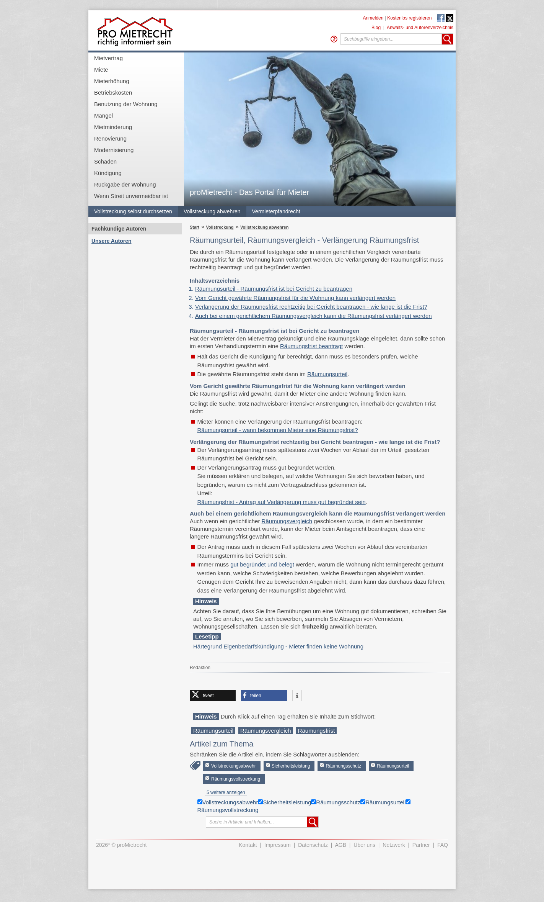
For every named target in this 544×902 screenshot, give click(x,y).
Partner (421, 845)
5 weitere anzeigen (226, 792)
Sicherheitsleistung (291, 766)
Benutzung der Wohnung (126, 104)
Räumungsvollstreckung (235, 779)
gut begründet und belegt (262, 564)
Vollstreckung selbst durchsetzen (133, 211)
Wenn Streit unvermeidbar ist (131, 196)
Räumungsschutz (343, 766)
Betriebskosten (113, 92)
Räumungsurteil (327, 374)
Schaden (105, 161)
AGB (341, 845)
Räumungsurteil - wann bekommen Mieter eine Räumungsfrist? (277, 430)
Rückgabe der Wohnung (125, 184)
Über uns (364, 845)
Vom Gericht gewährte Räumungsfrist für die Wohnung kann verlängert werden (295, 298)
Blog (376, 27)
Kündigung (108, 173)
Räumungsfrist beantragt (311, 346)
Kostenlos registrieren (409, 18)
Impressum (277, 845)
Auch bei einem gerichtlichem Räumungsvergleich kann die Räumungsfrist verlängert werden (313, 316)
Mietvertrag (108, 58)
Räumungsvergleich (287, 521)
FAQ (442, 845)
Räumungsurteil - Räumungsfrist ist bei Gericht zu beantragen (273, 288)
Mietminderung (113, 127)
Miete (101, 69)
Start (194, 227)
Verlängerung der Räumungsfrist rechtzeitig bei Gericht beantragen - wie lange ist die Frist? (311, 306)
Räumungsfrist (316, 730)
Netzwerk (394, 845)
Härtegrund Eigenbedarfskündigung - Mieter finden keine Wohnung (278, 646)
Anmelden (373, 18)
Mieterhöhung (111, 81)
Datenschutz (313, 845)
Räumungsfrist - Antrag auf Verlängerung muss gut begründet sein (281, 502)
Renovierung (110, 138)
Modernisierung (114, 150)
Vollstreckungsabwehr (233, 766)
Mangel (103, 115)
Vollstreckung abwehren (212, 211)
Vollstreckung (220, 227)
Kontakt (248, 845)
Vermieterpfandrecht (276, 211)
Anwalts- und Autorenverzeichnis (420, 27)
